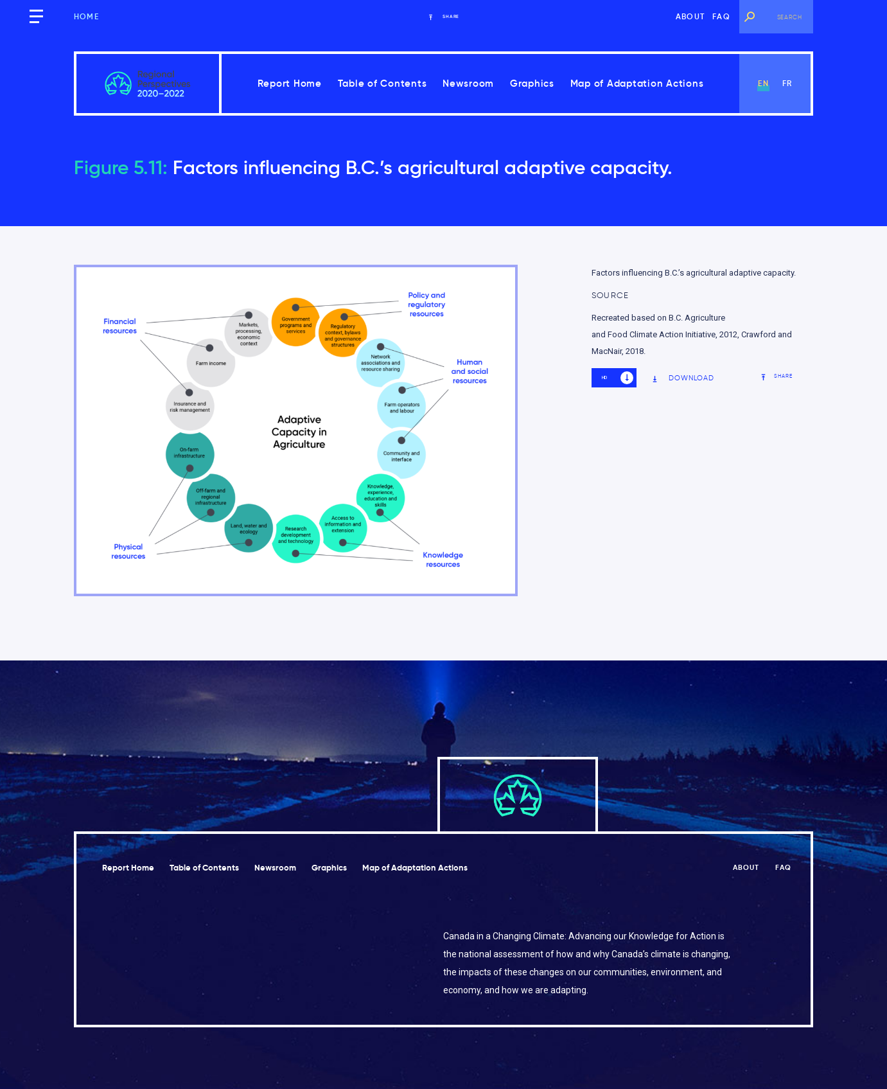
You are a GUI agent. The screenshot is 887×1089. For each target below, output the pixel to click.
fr (787, 83)
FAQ (721, 16)
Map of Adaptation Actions (637, 83)
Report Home (290, 83)
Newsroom (468, 83)
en (763, 83)
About (690, 16)
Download (683, 378)
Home (86, 16)
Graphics (532, 83)
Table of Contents (382, 83)
